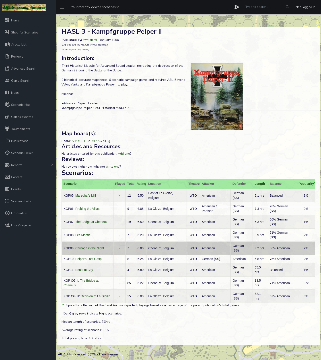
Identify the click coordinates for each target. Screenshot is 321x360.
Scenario (70, 183)
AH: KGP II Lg (101, 141)
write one (112, 166)
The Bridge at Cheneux (91, 222)
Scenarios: (77, 172)
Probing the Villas (87, 208)
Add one (124, 154)
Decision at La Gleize (95, 296)
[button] (95, 7)
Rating (141, 183)
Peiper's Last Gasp (88, 259)
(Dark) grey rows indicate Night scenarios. (92, 313)
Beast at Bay (84, 270)
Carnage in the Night (89, 248)
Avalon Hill (91, 40)
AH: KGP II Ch (81, 141)
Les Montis (83, 235)
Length (260, 183)
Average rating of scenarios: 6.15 (85, 330)
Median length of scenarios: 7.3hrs (86, 322)
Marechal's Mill (85, 195)
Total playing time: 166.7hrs (81, 338)
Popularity (306, 183)
